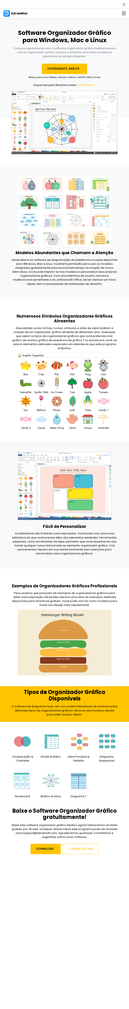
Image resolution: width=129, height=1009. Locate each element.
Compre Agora (80, 849)
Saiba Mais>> (87, 85)
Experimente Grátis (64, 69)
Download (45, 849)
